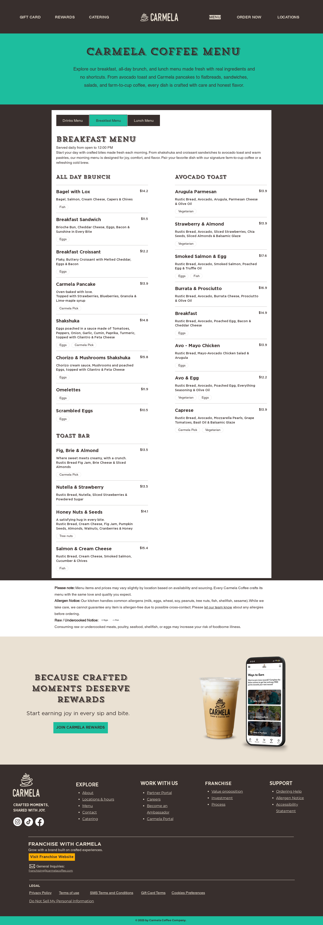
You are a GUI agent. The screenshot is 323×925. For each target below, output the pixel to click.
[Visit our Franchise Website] (52, 857)
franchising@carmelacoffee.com (51, 870)
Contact (89, 812)
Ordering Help (289, 791)
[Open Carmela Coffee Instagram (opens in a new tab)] (17, 821)
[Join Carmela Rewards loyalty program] (80, 727)
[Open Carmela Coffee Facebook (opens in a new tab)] (39, 821)
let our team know (218, 607)
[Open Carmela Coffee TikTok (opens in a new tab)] (28, 821)
